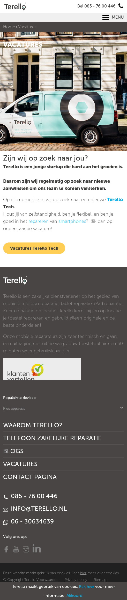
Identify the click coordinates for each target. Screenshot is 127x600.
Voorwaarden (47, 580)
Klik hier (86, 586)
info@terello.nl (35, 508)
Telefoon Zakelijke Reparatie (52, 438)
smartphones (72, 221)
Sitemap (99, 580)
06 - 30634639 (28, 521)
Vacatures (20, 464)
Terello (115, 199)
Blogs (13, 451)
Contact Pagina (30, 477)
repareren (38, 221)
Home (9, 26)
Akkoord (74, 595)
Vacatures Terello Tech (34, 248)
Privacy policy (76, 580)
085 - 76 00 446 (30, 496)
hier (83, 573)
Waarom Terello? (32, 425)
